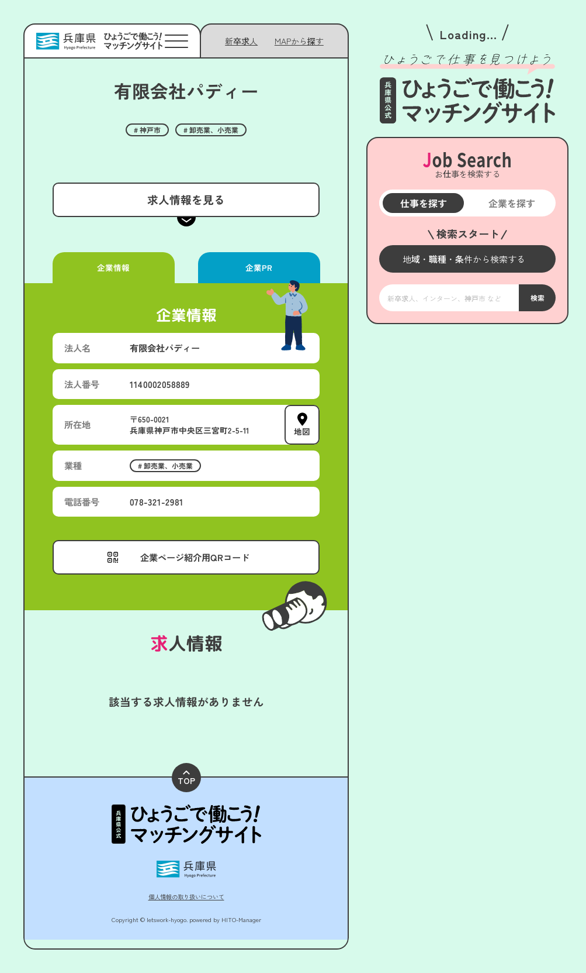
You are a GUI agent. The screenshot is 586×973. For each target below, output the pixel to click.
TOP (186, 778)
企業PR (258, 267)
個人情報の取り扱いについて (186, 896)
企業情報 (113, 267)
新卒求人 (241, 41)
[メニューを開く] (467, 259)
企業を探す (511, 203)
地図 (302, 431)
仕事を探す (423, 203)
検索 (537, 297)
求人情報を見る (186, 199)
